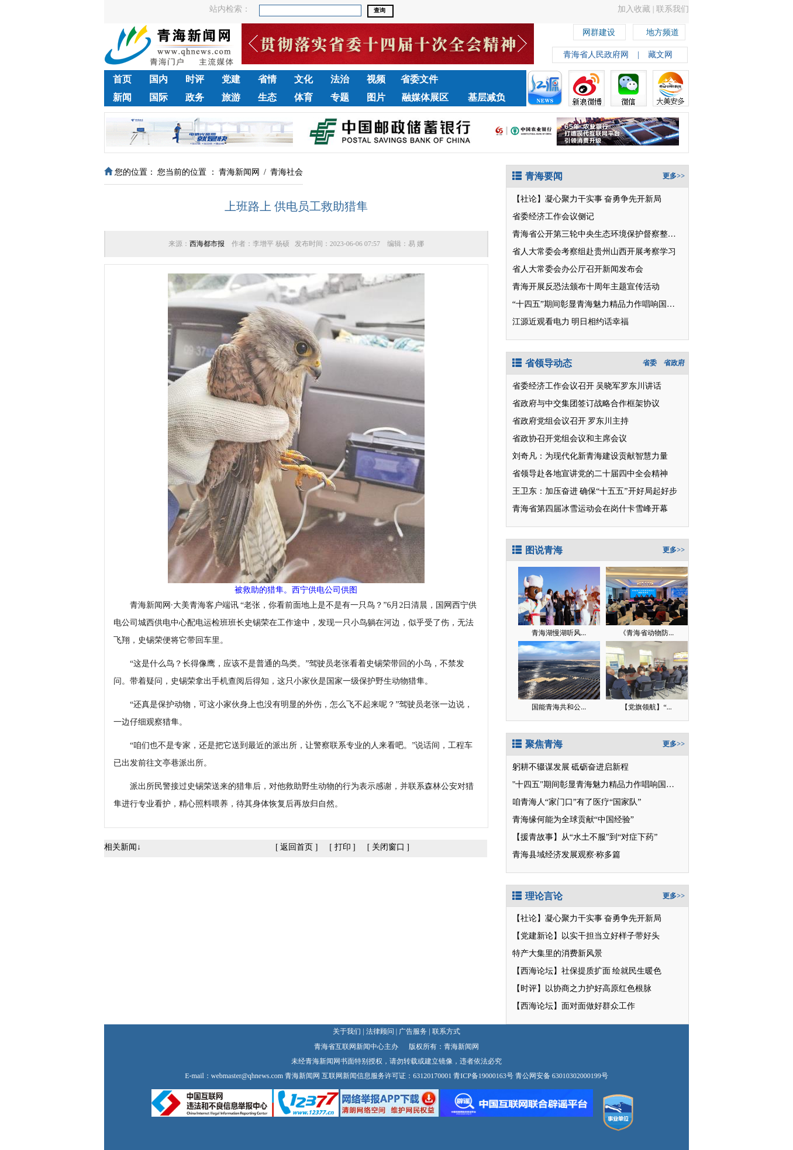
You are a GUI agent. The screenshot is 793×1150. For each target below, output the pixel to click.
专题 (339, 97)
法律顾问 (380, 1031)
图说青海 (537, 550)
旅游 (231, 97)
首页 (122, 79)
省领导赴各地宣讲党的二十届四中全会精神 (590, 473)
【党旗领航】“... (646, 707)
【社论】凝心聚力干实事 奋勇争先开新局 (587, 199)
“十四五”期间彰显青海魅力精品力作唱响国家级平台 (605, 304)
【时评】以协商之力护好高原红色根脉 (581, 988)
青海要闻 (537, 176)
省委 (650, 363)
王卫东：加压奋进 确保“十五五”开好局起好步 (594, 491)
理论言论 (537, 896)
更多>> (674, 176)
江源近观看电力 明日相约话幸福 (570, 321)
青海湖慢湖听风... (559, 633)
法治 (339, 79)
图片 (376, 97)
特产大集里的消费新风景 (557, 953)
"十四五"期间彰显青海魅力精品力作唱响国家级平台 (605, 784)
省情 (267, 79)
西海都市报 (207, 244)
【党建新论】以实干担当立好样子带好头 (586, 935)
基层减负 (486, 97)
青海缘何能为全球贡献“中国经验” (573, 819)
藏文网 (660, 54)
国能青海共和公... (559, 707)
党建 (231, 79)
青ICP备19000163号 (483, 1076)
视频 (376, 79)
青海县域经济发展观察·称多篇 (566, 854)
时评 (194, 79)
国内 (158, 79)
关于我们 (347, 1031)
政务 (194, 97)
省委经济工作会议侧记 (553, 216)
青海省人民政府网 (596, 54)
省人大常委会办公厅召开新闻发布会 (577, 269)
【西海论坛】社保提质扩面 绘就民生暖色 (587, 971)
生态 (267, 97)
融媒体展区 (425, 97)
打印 (343, 847)
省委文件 (419, 79)
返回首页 (296, 847)
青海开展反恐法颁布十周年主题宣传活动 (586, 286)
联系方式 (446, 1031)
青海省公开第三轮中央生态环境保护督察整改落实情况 (610, 234)
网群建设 (598, 30)
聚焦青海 (537, 744)
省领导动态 (542, 363)
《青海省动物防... (646, 633)
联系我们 (672, 9)
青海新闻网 (239, 172)
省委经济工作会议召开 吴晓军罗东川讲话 (587, 386)
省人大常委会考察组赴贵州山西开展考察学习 (594, 251)
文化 (303, 79)
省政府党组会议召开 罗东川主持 (570, 421)
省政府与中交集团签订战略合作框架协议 (586, 403)
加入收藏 (634, 9)
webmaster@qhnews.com (247, 1076)
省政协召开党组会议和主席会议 (569, 438)
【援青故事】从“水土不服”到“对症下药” (585, 837)
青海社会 (286, 172)
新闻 (122, 97)
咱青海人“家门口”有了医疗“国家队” (577, 802)
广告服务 (413, 1031)
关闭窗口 (388, 847)
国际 (158, 97)
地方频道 (662, 30)
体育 (303, 97)
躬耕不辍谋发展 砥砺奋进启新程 (570, 767)
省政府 (674, 363)
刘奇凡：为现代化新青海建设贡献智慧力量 (590, 456)
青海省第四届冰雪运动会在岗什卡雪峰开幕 (590, 508)
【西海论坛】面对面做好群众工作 (573, 1006)
